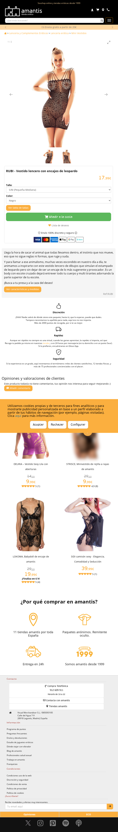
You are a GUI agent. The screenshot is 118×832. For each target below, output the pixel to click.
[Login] (92, 10)
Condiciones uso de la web (19, 775)
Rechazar (57, 424)
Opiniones (29, 814)
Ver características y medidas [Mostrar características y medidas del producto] (22, 289)
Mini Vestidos (79, 33)
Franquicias (12, 764)
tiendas (46, 343)
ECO (88, 814)
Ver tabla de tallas (18, 208)
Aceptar (38, 424)
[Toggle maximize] (109, 42)
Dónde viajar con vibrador (19, 746)
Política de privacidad (17, 788)
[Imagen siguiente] (106, 94)
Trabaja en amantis (16, 759)
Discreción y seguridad (17, 779)
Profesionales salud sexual (19, 755)
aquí (18, 416)
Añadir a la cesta (58, 217)
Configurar (78, 424)
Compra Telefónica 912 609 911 (56, 690)
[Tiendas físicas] (103, 10)
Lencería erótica (60, 33)
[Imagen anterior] (11, 94)
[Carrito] (97, 10)
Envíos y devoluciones (17, 737)
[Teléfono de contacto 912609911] (108, 10)
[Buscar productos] (52, 20)
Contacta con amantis (56, 700)
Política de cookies (15, 792)
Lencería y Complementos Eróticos (28, 33)
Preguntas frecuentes (17, 733)
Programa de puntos (16, 729)
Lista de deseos (58, 225)
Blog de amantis (14, 750)
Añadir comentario (18, 388)
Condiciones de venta (17, 784)
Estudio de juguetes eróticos (20, 742)
